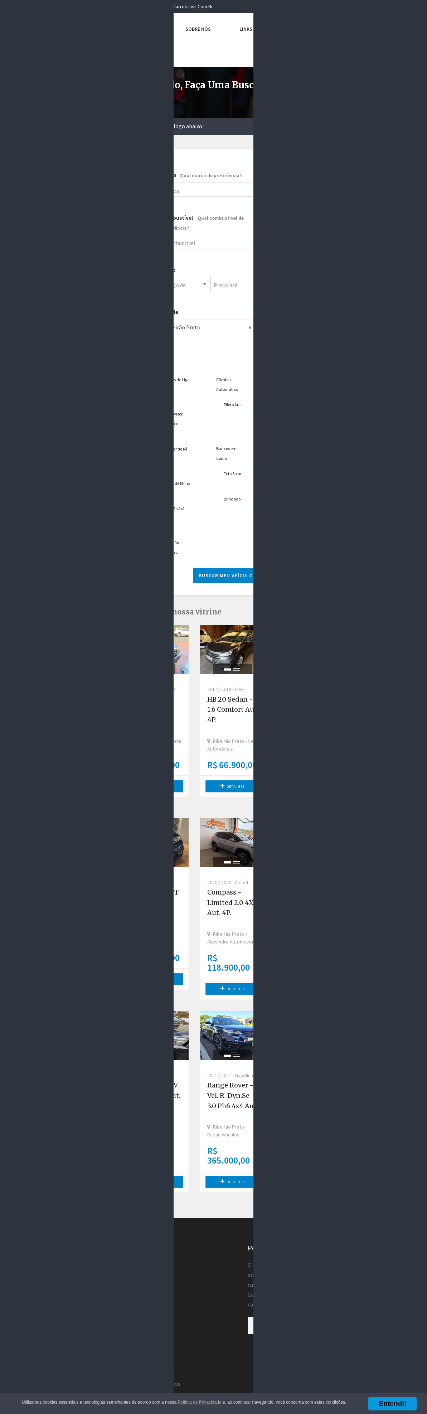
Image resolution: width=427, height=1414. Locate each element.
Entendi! (392, 1403)
